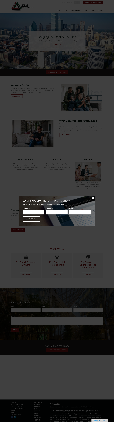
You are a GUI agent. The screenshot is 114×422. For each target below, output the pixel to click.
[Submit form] (31, 219)
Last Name (49, 208)
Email (71, 208)
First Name (26, 208)
